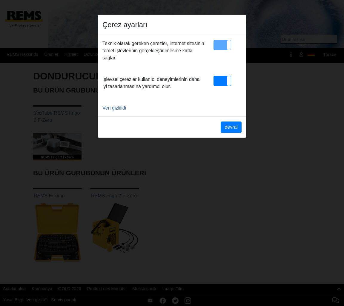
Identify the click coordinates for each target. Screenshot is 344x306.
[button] (222, 45)
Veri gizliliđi (114, 107)
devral (231, 127)
